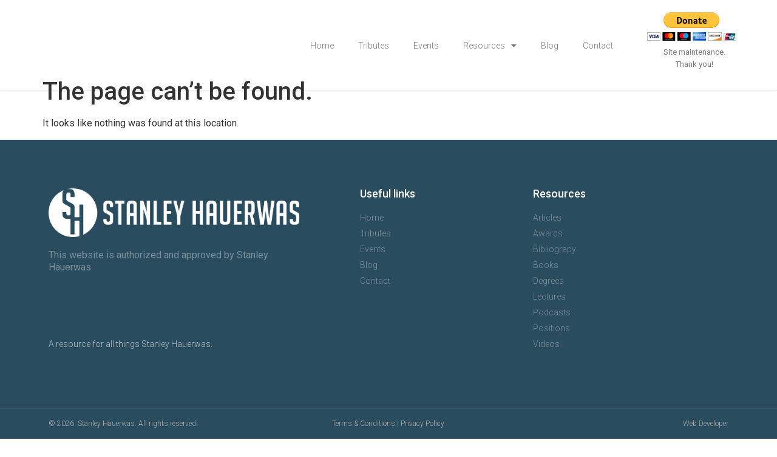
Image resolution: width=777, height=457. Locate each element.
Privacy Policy (422, 442)
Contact (598, 45)
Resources (490, 45)
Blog (549, 45)
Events (426, 45)
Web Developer (705, 442)
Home (322, 45)
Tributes (373, 45)
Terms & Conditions (363, 442)
